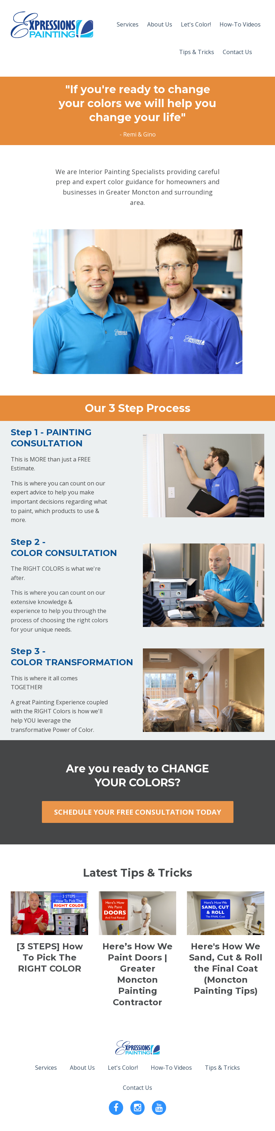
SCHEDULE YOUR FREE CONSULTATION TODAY (137, 812)
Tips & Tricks (196, 52)
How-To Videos (240, 24)
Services (128, 24)
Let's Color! (196, 24)
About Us (159, 24)
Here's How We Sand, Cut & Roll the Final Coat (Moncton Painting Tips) (225, 968)
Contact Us (237, 52)
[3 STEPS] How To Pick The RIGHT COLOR (49, 957)
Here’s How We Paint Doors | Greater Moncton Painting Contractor (137, 974)
